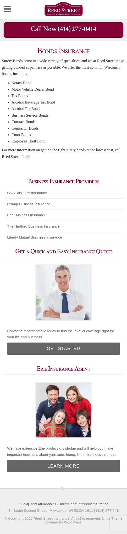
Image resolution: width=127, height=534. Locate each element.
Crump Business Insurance (28, 204)
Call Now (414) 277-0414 (63, 29)
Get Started (63, 348)
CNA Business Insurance (27, 193)
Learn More (64, 466)
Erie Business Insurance (26, 215)
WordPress (73, 522)
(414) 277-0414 (108, 510)
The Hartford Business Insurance (33, 226)
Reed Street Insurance (51, 518)
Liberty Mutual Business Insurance (34, 237)
